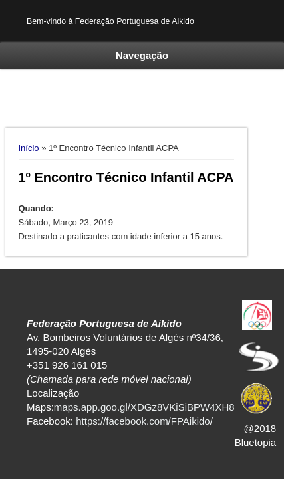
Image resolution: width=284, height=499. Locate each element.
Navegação (142, 55)
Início (29, 148)
